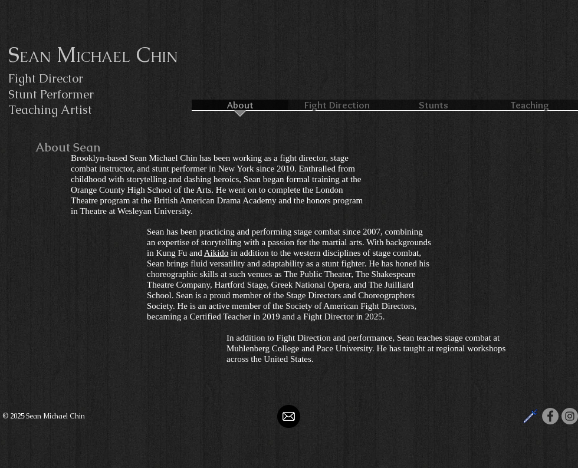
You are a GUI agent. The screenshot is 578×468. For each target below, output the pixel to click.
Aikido (216, 253)
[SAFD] (531, 416)
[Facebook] (550, 416)
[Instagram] (569, 416)
